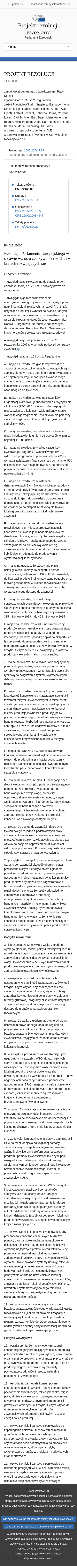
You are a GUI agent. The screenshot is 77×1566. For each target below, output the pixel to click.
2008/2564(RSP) (34, 150)
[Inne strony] (50, 4)
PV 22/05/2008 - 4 (26, 200)
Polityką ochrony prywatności (34, 1557)
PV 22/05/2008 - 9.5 (28, 211)
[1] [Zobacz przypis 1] (17, 348)
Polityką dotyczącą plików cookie (33, 1562)
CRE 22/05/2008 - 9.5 (29, 215)
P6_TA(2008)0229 (26, 226)
